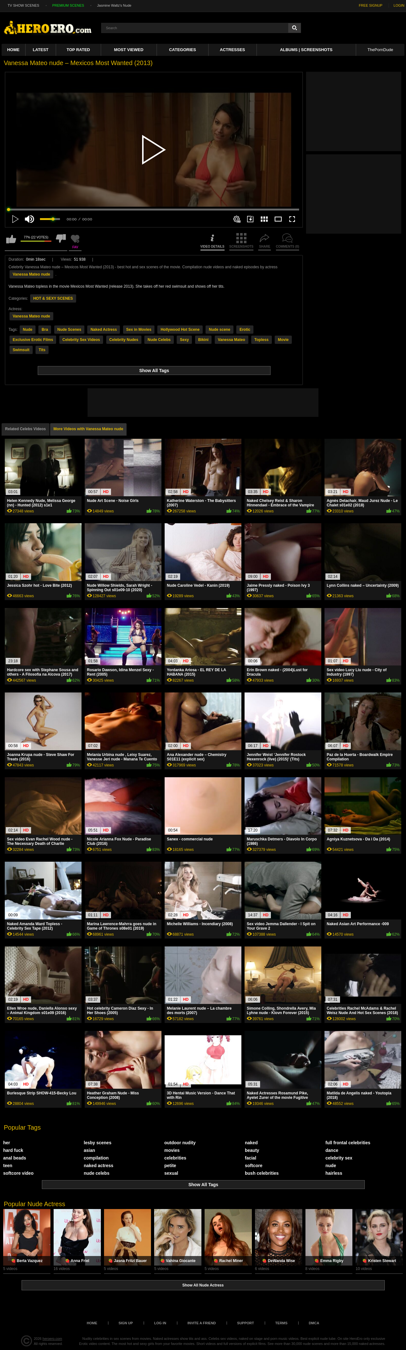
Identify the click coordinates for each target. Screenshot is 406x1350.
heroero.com (52, 1338)
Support (245, 1323)
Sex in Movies (138, 329)
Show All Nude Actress (203, 1285)
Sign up (126, 1323)
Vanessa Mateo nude (31, 274)
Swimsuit (21, 350)
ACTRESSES (232, 49)
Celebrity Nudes (123, 340)
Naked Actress (103, 329)
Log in (160, 1323)
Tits (42, 350)
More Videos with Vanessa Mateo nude (88, 429)
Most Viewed (128, 49)
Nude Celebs (159, 340)
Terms (281, 1323)
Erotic (244, 329)
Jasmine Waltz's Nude (114, 5)
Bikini (203, 340)
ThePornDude (380, 49)
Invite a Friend (201, 1323)
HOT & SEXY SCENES (53, 298)
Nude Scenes (69, 329)
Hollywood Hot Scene (180, 329)
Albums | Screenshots (306, 49)
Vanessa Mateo (231, 340)
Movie (283, 340)
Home (13, 49)
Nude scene (219, 329)
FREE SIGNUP (371, 5)
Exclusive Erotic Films (33, 340)
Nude (27, 329)
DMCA (314, 1323)
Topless (261, 340)
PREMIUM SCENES (68, 5)
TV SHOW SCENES (23, 5)
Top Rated (78, 49)
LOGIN (399, 5)
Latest (41, 49)
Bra (45, 329)
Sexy (184, 340)
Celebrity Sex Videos (81, 340)
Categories (182, 49)
